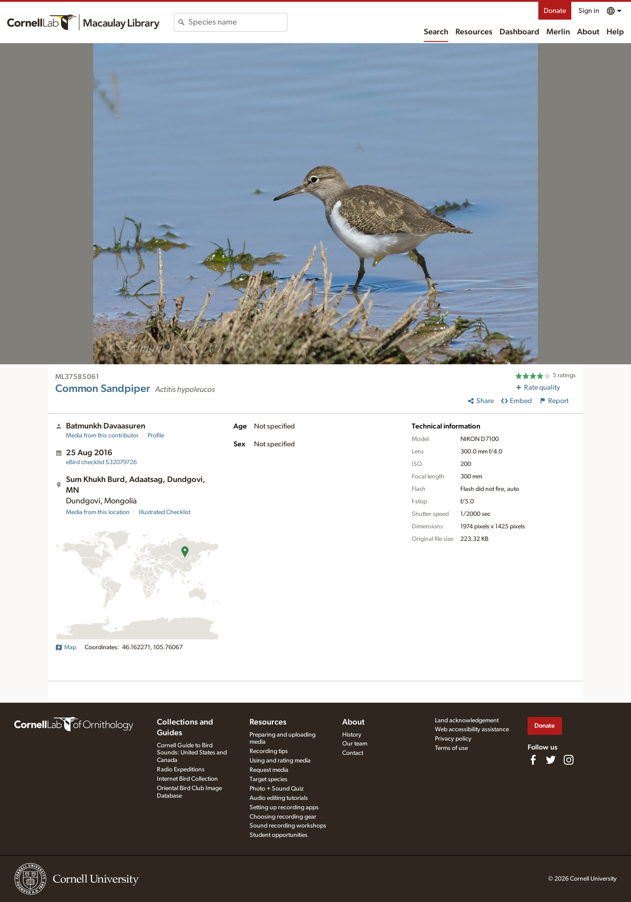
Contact (352, 753)
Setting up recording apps (284, 807)
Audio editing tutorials (279, 798)
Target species (268, 779)
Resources (473, 32)
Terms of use (451, 748)
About (588, 32)
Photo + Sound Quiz (276, 789)
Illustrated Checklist (164, 512)
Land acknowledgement (467, 720)
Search (436, 32)
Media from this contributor (102, 435)
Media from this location (98, 512)
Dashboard (519, 32)
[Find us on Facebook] (533, 759)
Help (615, 32)
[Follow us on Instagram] (568, 759)
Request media (269, 770)
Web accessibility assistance (472, 729)
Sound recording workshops (288, 826)
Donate (555, 10)
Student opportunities (278, 835)
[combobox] (237, 22)
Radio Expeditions (181, 769)
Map (65, 647)
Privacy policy (453, 739)
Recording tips (269, 751)
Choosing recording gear (283, 817)
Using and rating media (280, 761)
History (351, 735)
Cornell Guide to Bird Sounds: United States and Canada (192, 753)
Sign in (588, 10)
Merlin (558, 32)
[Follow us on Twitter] (550, 759)
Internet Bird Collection (187, 779)
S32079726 (101, 462)
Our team (354, 744)
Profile (156, 435)
